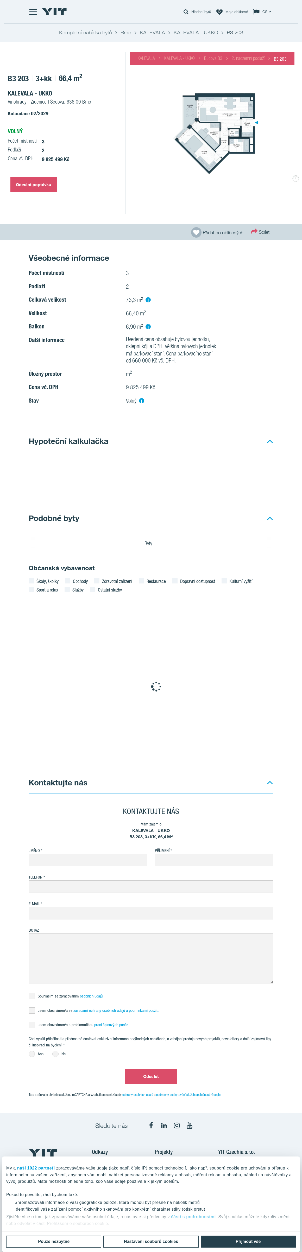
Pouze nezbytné (54, 1241)
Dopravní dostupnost (197, 581)
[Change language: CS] (263, 11)
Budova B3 (213, 58)
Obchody (80, 581)
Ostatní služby (110, 590)
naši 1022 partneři (36, 1168)
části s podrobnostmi (193, 1217)
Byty (151, 544)
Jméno (34, 850)
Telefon (35, 877)
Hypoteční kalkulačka (68, 441)
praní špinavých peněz (111, 1024)
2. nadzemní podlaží (248, 58)
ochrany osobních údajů (137, 1094)
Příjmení (162, 850)
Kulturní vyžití (241, 581)
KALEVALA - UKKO (179, 58)
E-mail (34, 903)
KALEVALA (146, 58)
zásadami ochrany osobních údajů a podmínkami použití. (116, 1010)
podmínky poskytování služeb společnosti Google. (188, 1094)
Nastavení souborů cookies (151, 1241)
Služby (78, 590)
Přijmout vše (248, 1241)
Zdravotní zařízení (117, 581)
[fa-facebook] (151, 1125)
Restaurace (156, 581)
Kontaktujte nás (58, 782)
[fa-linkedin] (164, 1125)
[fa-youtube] (189, 1125)
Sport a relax (47, 590)
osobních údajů (91, 996)
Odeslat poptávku (33, 184)
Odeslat (151, 1076)
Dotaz (34, 930)
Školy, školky (47, 581)
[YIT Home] (54, 11)
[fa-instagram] (177, 1125)
